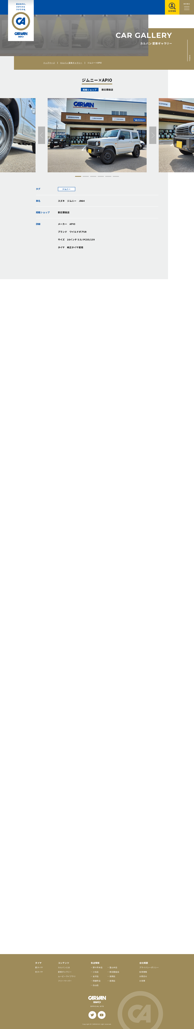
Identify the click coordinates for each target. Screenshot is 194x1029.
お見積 (142, 980)
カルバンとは (64, 967)
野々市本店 (98, 967)
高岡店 (112, 976)
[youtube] (102, 1015)
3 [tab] (93, 176)
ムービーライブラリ (67, 976)
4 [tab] (101, 176)
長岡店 (112, 980)
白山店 (96, 985)
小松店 (96, 972)
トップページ (49, 62)
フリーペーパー (65, 980)
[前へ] (41, 135)
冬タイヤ (39, 972)
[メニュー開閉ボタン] (186, 7)
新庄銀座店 (114, 972)
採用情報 (143, 972)
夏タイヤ (39, 967)
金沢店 (96, 976)
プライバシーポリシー (149, 967)
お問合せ (143, 976)
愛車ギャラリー (65, 972)
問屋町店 (97, 980)
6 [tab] (116, 176)
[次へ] (152, 135)
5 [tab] (108, 176)
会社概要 (143, 962)
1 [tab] (78, 176)
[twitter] (92, 1015)
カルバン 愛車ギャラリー (71, 62)
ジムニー (66, 189)
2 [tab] (85, 176)
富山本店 (113, 967)
